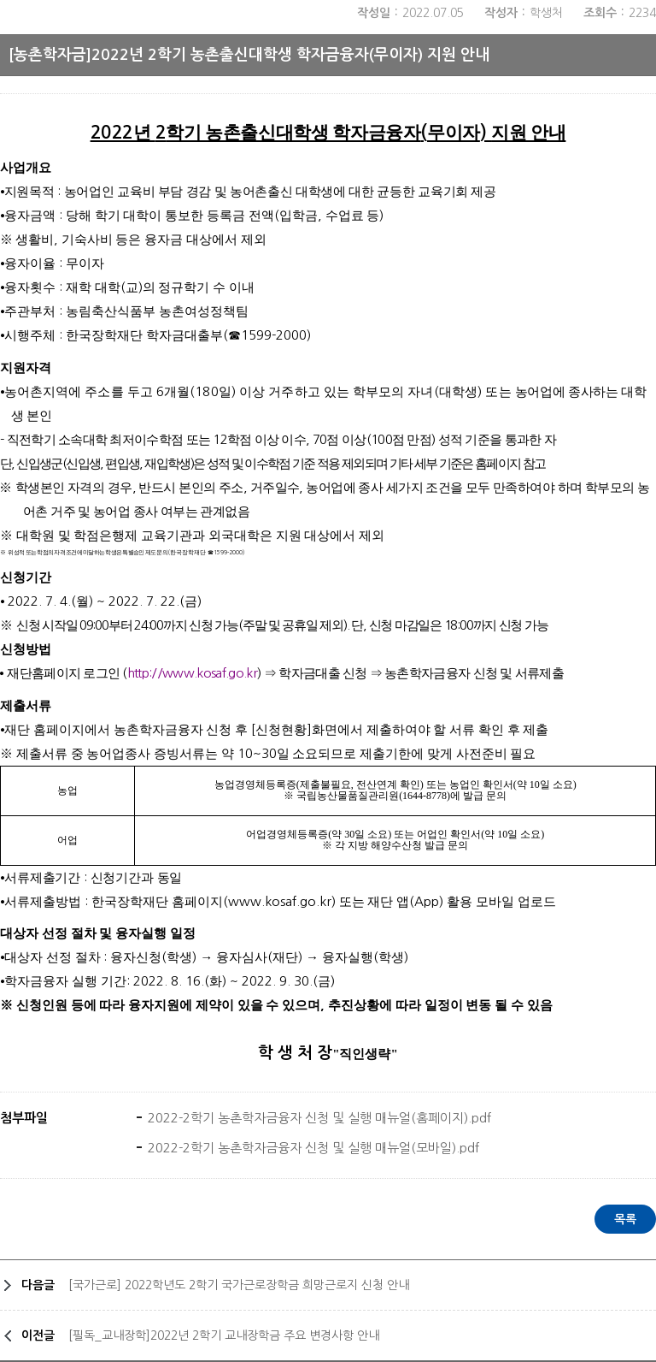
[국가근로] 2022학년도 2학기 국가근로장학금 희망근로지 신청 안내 (238, 1285)
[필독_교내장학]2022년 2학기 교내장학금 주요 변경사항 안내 (223, 1335)
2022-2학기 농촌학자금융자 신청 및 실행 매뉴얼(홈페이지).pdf (317, 1117)
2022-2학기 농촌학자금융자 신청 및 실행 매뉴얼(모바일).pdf (311, 1147)
